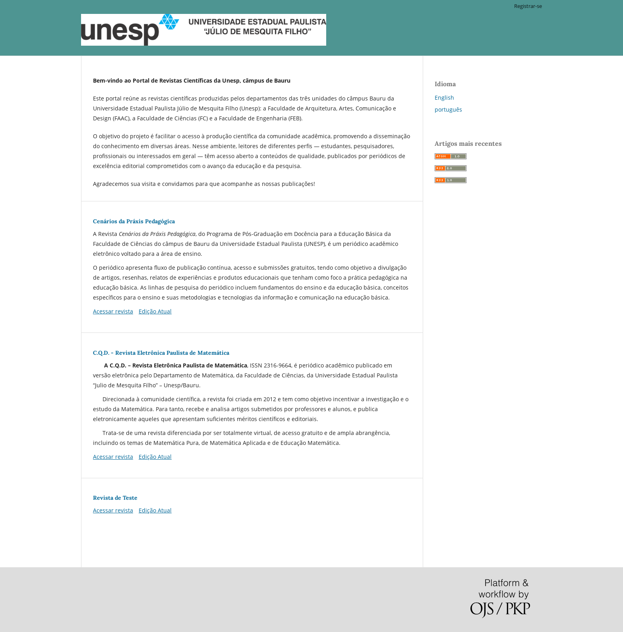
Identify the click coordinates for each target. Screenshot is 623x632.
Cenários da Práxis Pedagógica (134, 221)
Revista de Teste (115, 497)
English (444, 97)
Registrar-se (528, 6)
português (448, 109)
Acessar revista (113, 311)
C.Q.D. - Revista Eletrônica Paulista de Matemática (161, 352)
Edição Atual (155, 311)
